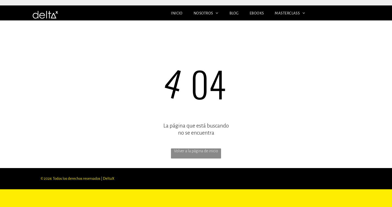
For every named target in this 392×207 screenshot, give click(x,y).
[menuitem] (177, 13)
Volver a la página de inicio (196, 151)
